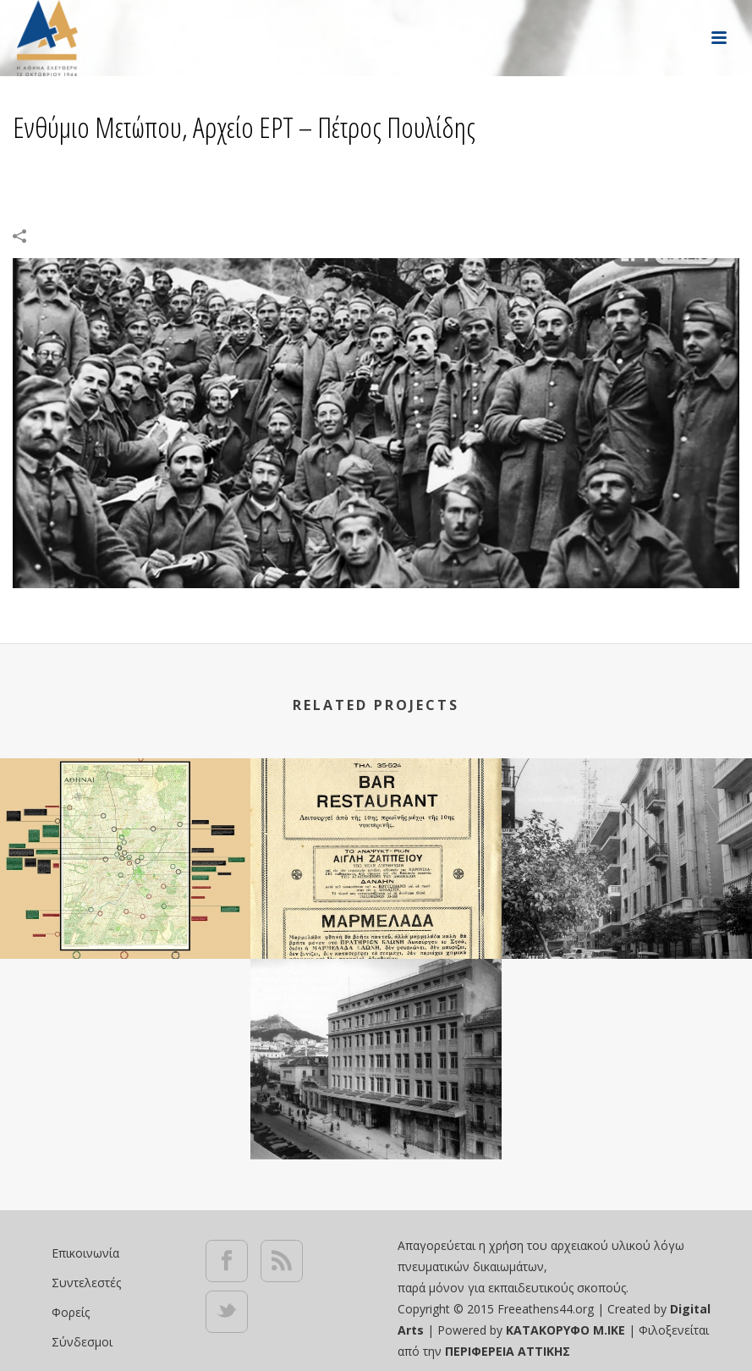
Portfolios (398, 170)
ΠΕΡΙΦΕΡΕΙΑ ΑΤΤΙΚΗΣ (507, 1351)
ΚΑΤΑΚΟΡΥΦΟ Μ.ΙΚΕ (567, 1330)
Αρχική (333, 170)
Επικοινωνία (85, 1253)
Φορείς (71, 1312)
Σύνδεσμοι (82, 1342)
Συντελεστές (86, 1283)
